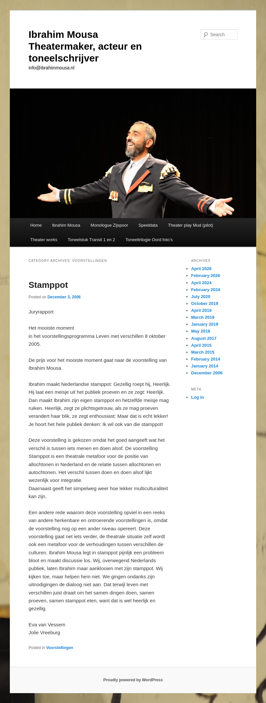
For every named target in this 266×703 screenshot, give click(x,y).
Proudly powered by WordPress (133, 680)
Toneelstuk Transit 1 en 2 (91, 239)
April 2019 (201, 310)
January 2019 (204, 324)
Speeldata (148, 225)
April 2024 (201, 282)
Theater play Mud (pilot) (190, 225)
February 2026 (205, 275)
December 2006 (206, 372)
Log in (197, 397)
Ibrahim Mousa (66, 225)
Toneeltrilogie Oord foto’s (149, 239)
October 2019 (204, 303)
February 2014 (205, 359)
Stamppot (48, 285)
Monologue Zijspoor (109, 225)
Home (36, 225)
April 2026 (201, 268)
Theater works (43, 239)
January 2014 (204, 366)
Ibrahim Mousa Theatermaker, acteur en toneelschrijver (85, 46)
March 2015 (202, 352)
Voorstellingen (59, 647)
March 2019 (202, 317)
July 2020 (201, 296)
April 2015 (201, 345)
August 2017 (203, 338)
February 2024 (205, 289)
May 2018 (200, 331)
